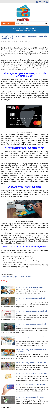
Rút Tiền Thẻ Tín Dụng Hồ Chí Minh (26, 31)
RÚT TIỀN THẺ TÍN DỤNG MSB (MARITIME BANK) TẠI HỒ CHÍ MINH (24, 37)
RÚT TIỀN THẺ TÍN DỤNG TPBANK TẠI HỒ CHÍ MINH (31, 363)
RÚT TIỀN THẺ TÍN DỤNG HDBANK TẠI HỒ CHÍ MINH (31, 374)
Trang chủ (17, 29)
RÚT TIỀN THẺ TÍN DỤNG (30, 29)
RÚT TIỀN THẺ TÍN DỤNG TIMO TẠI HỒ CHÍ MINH (30, 384)
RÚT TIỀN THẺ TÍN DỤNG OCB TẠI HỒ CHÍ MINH (30, 397)
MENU (7, 23)
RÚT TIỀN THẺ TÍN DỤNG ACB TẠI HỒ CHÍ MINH (30, 287)
